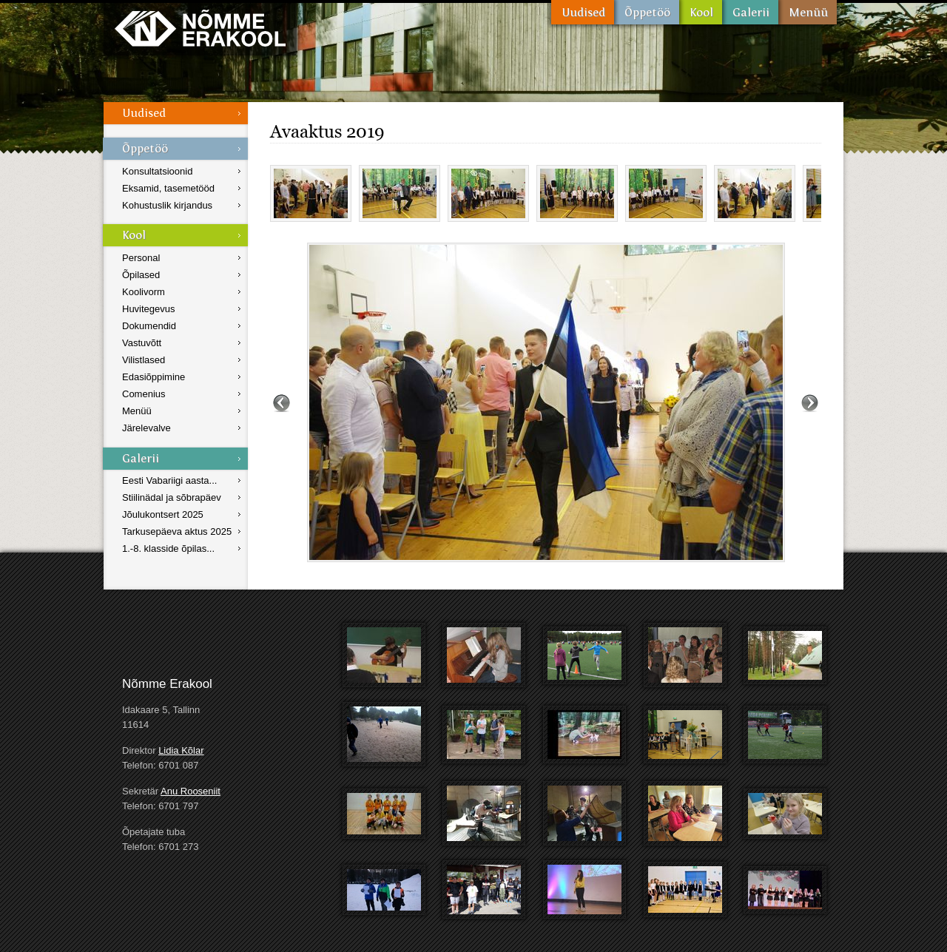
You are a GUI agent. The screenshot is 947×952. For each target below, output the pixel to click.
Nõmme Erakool (200, 27)
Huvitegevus (148, 308)
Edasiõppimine (153, 376)
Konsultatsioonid (157, 171)
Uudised (582, 12)
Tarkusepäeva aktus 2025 (177, 531)
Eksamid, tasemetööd (168, 188)
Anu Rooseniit (190, 791)
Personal (141, 257)
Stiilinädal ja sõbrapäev (171, 497)
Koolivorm (143, 291)
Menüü (807, 12)
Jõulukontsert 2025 (162, 514)
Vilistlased (143, 359)
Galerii (750, 12)
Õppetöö (646, 12)
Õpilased (141, 274)
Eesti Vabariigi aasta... (169, 480)
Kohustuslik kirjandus (167, 205)
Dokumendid (149, 325)
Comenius (144, 393)
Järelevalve (146, 427)
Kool (700, 12)
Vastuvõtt (141, 342)
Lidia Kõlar (180, 750)
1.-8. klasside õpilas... (168, 548)
